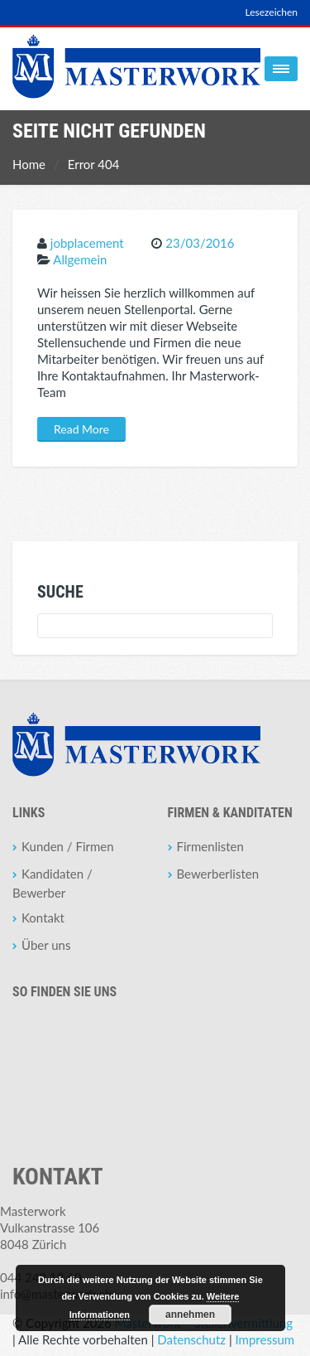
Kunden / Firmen (67, 846)
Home (28, 164)
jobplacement (87, 242)
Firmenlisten (210, 846)
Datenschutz (191, 1339)
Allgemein (80, 259)
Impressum (265, 1339)
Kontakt (42, 917)
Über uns (45, 944)
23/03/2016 (199, 242)
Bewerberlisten (218, 873)
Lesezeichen (271, 12)
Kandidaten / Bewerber (52, 883)
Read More (81, 429)
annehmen (190, 1314)
